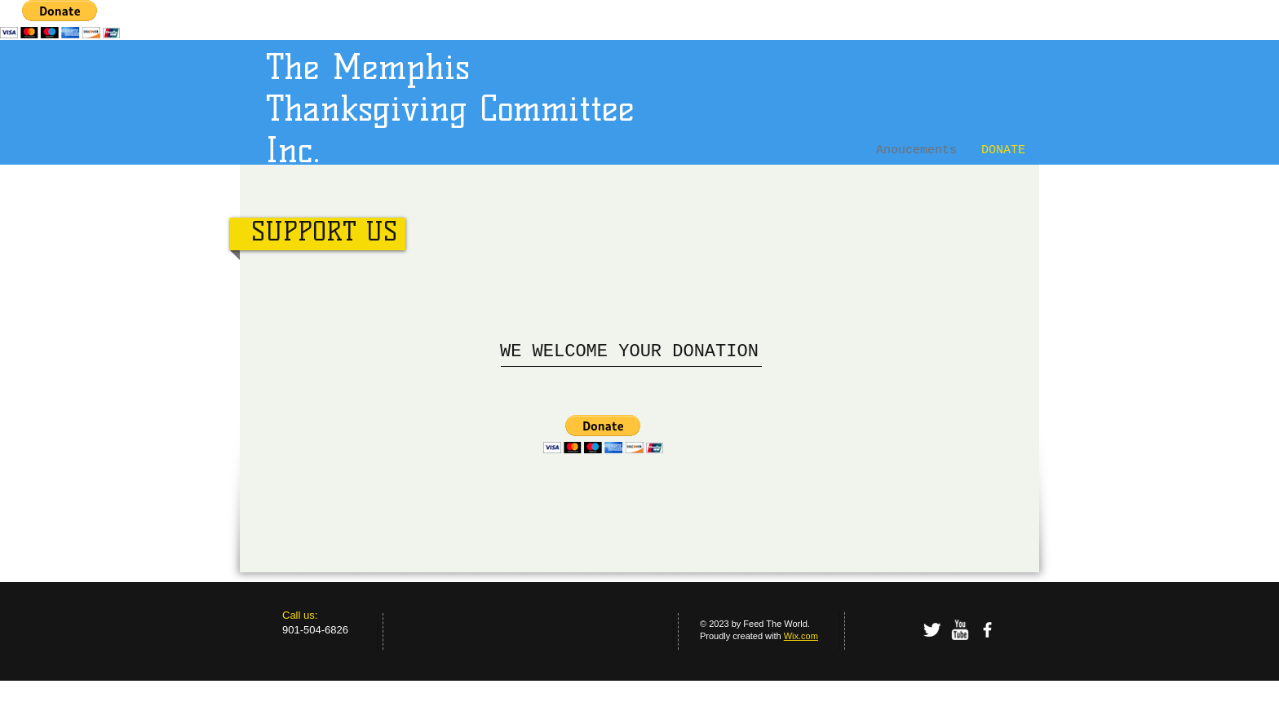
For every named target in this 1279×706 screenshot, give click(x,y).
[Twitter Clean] (932, 630)
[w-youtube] (959, 630)
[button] (603, 434)
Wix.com (801, 636)
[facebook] (987, 630)
